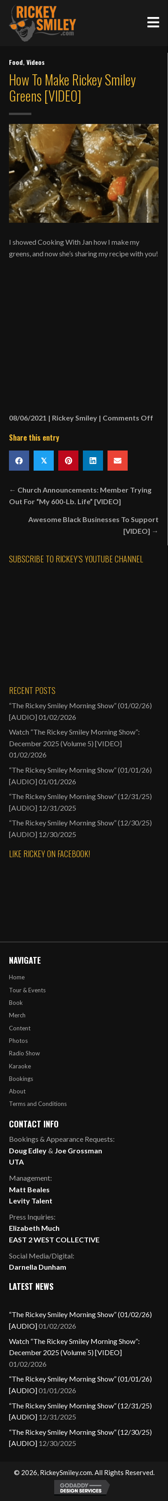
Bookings (21, 1078)
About (17, 1091)
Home (17, 977)
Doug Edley (28, 1150)
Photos (18, 1040)
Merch (17, 1015)
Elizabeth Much (34, 1228)
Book (16, 1002)
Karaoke (20, 1066)
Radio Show (24, 1053)
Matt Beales (29, 1189)
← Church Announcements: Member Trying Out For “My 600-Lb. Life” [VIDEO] (80, 495)
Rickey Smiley (74, 417)
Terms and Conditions (38, 1103)
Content (19, 1028)
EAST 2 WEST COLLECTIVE (54, 1239)
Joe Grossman (78, 1150)
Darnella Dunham (37, 1267)
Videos (35, 62)
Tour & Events (27, 990)
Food (16, 62)
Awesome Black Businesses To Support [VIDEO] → (93, 525)
